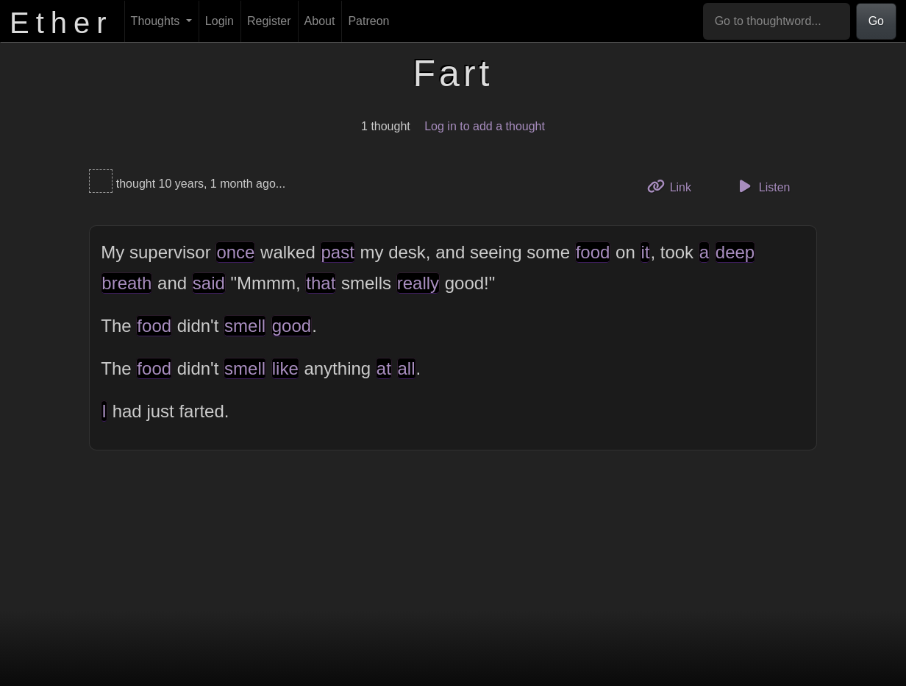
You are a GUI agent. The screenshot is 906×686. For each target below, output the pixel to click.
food (593, 252)
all (406, 368)
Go (876, 21)
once (235, 252)
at (384, 368)
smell (244, 326)
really (418, 283)
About (319, 21)
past (337, 252)
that (320, 283)
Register (269, 21)
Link (674, 186)
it (645, 252)
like (285, 368)
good (291, 326)
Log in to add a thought (484, 126)
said (209, 283)
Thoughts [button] (157, 21)
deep (735, 252)
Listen (763, 186)
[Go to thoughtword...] (776, 21)
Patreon (368, 21)
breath (126, 283)
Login (219, 21)
